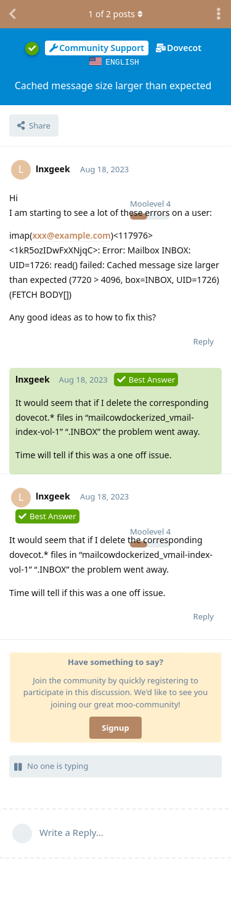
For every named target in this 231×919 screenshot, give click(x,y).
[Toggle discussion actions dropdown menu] (218, 14)
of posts (115, 14)
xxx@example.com (71, 235)
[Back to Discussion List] (12, 14)
